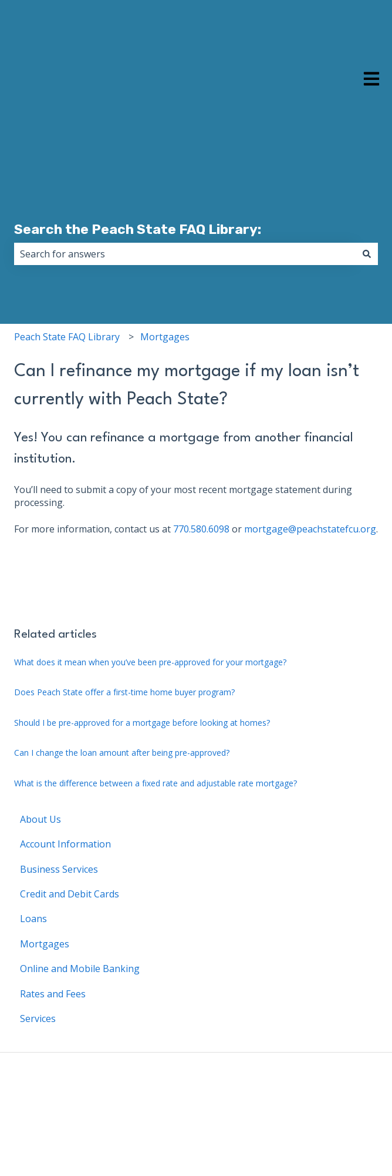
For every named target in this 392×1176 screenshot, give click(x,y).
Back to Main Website (330, 1101)
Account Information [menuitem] (65, 801)
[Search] (367, 211)
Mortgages (165, 294)
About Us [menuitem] (40, 776)
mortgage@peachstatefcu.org (310, 486)
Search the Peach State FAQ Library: (137, 187)
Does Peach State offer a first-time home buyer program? (124, 649)
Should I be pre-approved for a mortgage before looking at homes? (142, 680)
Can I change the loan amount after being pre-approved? (121, 710)
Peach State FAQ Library (67, 294)
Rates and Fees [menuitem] (53, 951)
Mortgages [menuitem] (44, 901)
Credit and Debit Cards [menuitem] (69, 851)
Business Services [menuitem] (59, 826)
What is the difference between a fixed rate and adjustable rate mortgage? (155, 740)
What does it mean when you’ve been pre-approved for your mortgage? (150, 619)
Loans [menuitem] (33, 876)
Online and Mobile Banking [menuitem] (80, 926)
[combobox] (185, 211)
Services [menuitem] (38, 976)
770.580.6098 (201, 486)
